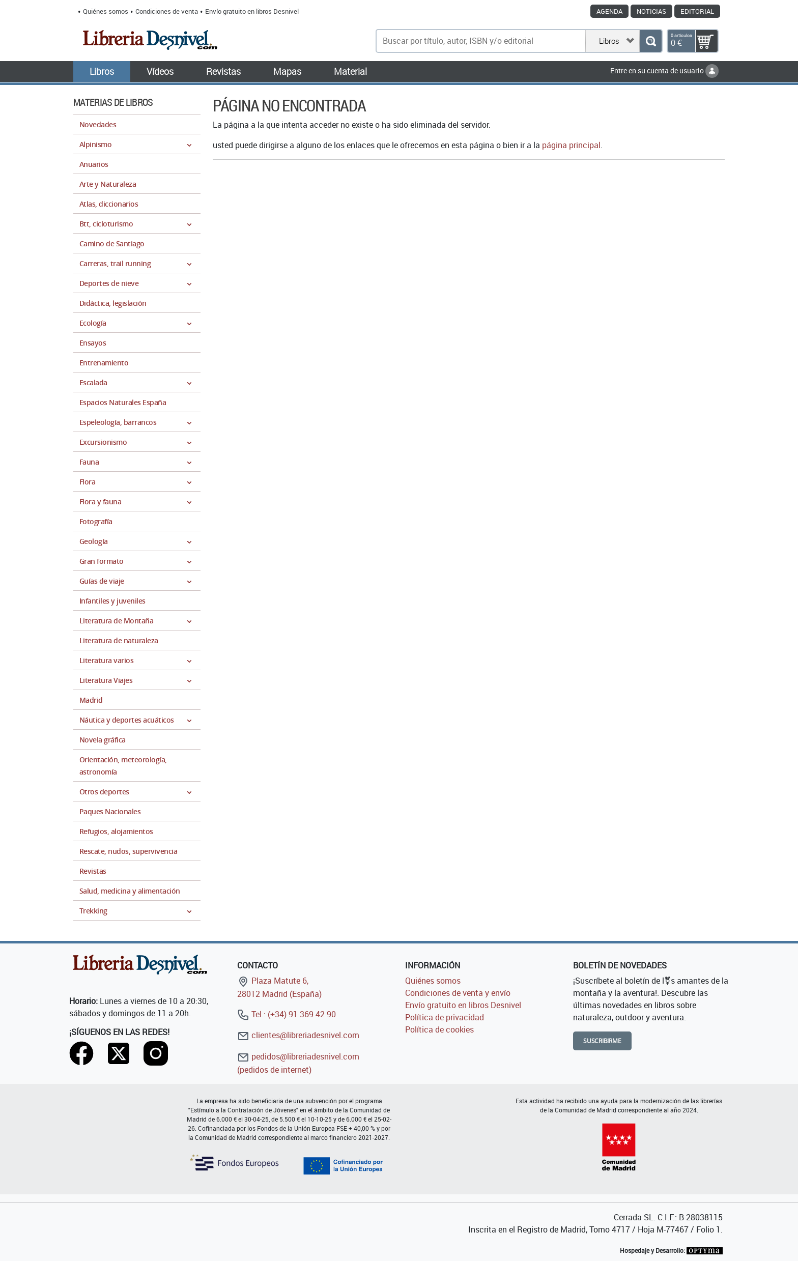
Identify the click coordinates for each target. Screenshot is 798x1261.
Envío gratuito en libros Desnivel (252, 11)
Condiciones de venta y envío (457, 992)
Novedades (97, 124)
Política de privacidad (444, 1017)
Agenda (609, 11)
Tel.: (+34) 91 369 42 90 (286, 1014)
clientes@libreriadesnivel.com (298, 1035)
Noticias (651, 11)
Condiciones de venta (166, 11)
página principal (571, 145)
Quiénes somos (105, 11)
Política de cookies (439, 1029)
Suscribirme (602, 1041)
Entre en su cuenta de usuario (664, 70)
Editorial (697, 11)
